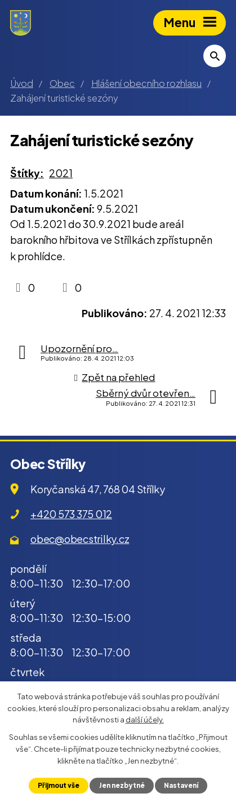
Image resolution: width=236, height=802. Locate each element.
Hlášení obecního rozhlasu (146, 83)
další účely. (145, 719)
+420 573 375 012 (71, 513)
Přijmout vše (58, 785)
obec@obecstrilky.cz (79, 538)
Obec (62, 83)
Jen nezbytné (122, 785)
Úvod (21, 83)
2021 (61, 172)
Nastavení (181, 785)
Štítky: (27, 172)
